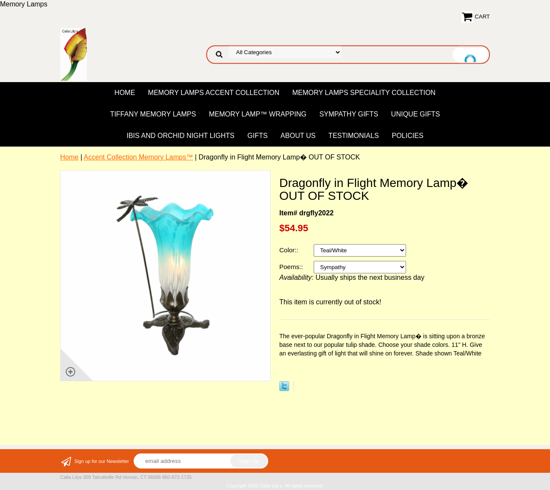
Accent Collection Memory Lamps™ (138, 157)
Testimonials (353, 135)
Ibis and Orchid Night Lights (180, 135)
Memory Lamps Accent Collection (213, 92)
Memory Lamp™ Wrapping (257, 114)
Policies (408, 135)
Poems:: (292, 266)
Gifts (258, 135)
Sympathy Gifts (348, 114)
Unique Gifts (415, 114)
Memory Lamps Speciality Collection (363, 92)
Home (124, 92)
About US (298, 135)
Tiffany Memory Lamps (153, 114)
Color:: (289, 250)
